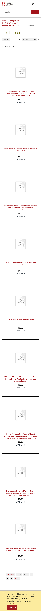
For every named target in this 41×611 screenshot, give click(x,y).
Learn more (17, 603)
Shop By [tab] (6, 39)
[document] (20, 601)
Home (4, 21)
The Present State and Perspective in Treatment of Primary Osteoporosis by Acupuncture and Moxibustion (20, 493)
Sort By (18, 39)
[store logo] (7, 4)
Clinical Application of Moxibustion (20, 320)
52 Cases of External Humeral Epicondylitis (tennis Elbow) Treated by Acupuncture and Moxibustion (20, 379)
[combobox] (15, 12)
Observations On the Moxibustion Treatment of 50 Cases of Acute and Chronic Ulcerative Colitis (20, 93)
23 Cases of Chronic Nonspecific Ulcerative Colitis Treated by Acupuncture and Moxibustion (20, 207)
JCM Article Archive (9, 23)
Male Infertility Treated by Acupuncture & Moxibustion (20, 149)
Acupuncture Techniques (11, 25)
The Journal (14, 21)
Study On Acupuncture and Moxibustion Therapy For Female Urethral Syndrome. (20, 549)
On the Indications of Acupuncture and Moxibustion (20, 264)
